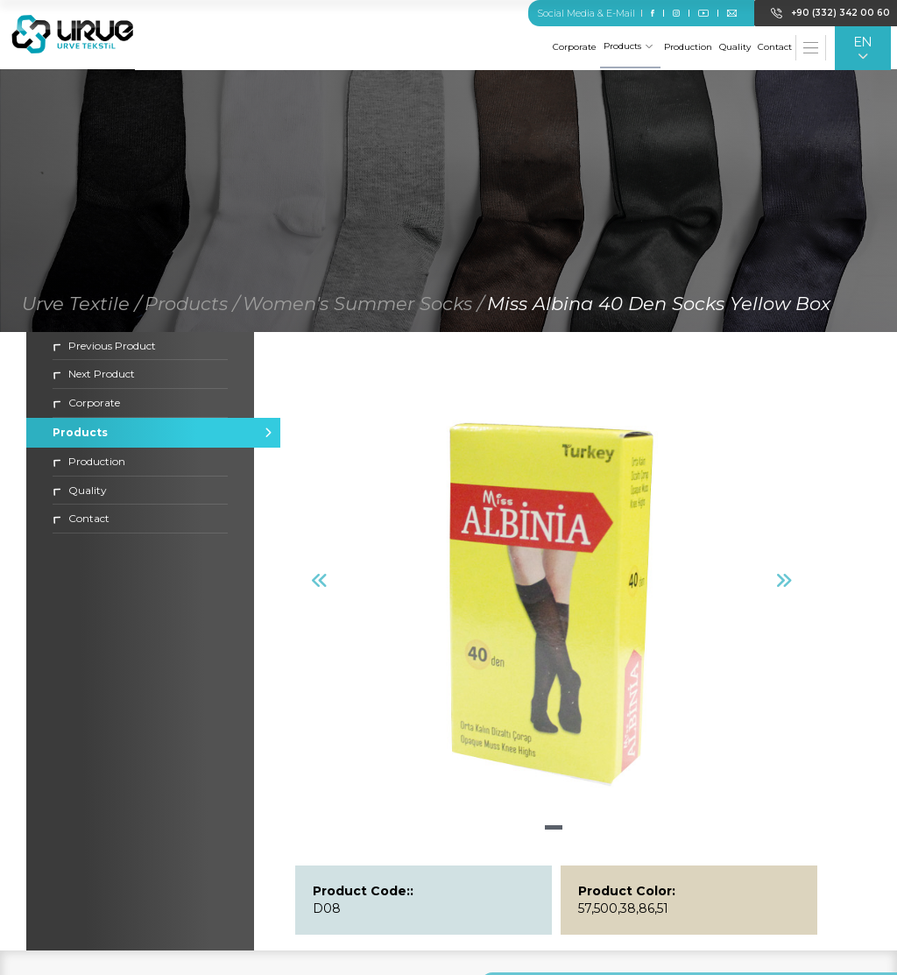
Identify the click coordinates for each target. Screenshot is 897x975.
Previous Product (104, 346)
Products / (192, 304)
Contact (775, 47)
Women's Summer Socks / (363, 304)
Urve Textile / (81, 304)
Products (628, 46)
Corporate (575, 47)
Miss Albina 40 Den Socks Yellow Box (658, 304)
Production (688, 47)
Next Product (94, 375)
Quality (735, 47)
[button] (553, 829)
